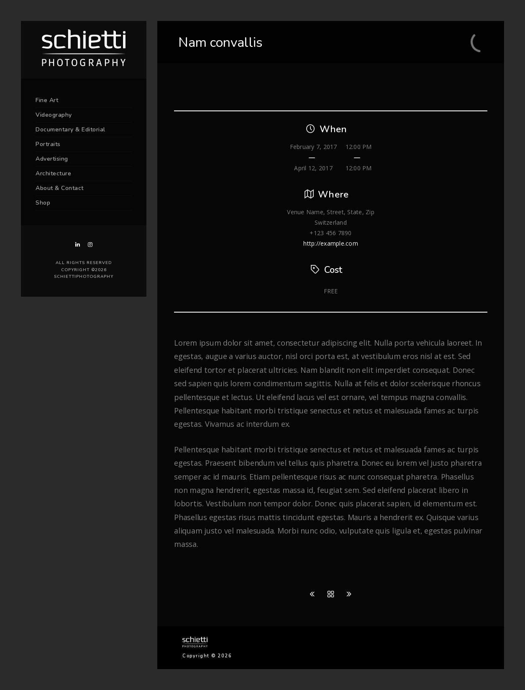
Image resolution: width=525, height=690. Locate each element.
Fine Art (47, 100)
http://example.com (330, 243)
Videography (54, 115)
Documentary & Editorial (70, 129)
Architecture (53, 173)
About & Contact (60, 188)
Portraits (48, 144)
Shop (43, 203)
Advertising (52, 159)
